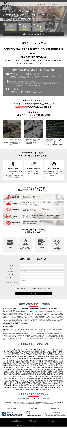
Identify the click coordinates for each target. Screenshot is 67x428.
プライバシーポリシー (33, 425)
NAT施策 (16, 421)
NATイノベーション (33, 421)
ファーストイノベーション (51, 421)
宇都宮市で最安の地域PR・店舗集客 (9, 0)
